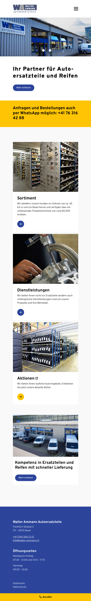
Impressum (19, 583)
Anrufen (45, 597)
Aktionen (27, 378)
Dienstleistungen (33, 290)
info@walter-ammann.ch (26, 540)
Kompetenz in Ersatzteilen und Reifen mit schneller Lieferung (44, 465)
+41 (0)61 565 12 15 (23, 537)
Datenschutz (20, 587)
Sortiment (26, 198)
